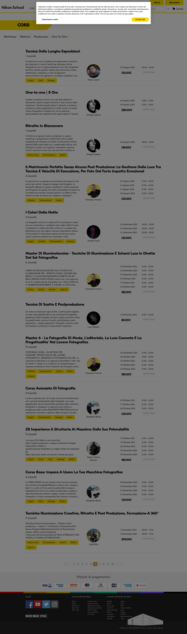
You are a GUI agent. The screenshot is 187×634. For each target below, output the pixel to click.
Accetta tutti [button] (140, 19)
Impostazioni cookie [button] (50, 19)
